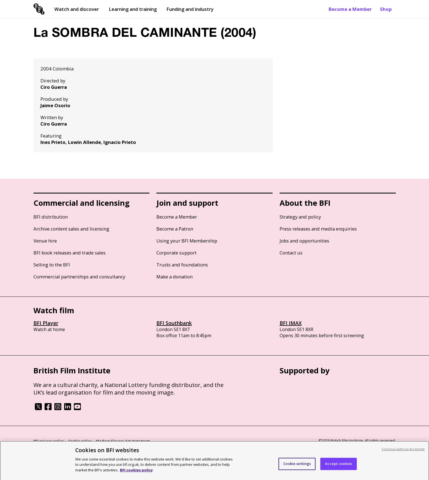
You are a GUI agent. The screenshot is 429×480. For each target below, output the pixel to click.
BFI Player (45, 323)
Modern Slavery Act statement (123, 441)
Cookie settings (297, 466)
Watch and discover (76, 9)
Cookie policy (80, 441)
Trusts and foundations (182, 264)
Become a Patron (174, 229)
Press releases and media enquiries (318, 229)
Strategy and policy (300, 217)
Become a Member (350, 9)
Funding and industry (190, 9)
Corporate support (176, 252)
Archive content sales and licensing (71, 229)
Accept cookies (338, 466)
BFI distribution (50, 217)
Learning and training (133, 9)
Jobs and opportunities (304, 240)
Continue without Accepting (403, 451)
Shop (386, 9)
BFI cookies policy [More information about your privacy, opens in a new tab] (136, 472)
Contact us (291, 252)
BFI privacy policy (48, 441)
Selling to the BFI (51, 264)
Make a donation (174, 276)
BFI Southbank (174, 323)
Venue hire (45, 240)
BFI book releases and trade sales (69, 252)
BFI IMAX (291, 323)
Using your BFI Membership (186, 240)
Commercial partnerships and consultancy (79, 276)
